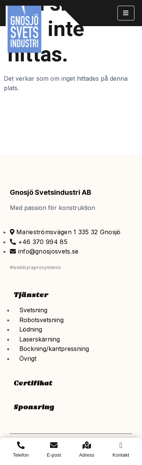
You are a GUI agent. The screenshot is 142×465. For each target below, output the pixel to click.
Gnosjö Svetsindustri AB (50, 192)
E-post (54, 455)
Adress (86, 455)
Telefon (21, 455)
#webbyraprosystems (35, 267)
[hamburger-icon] (125, 13)
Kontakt (120, 455)
